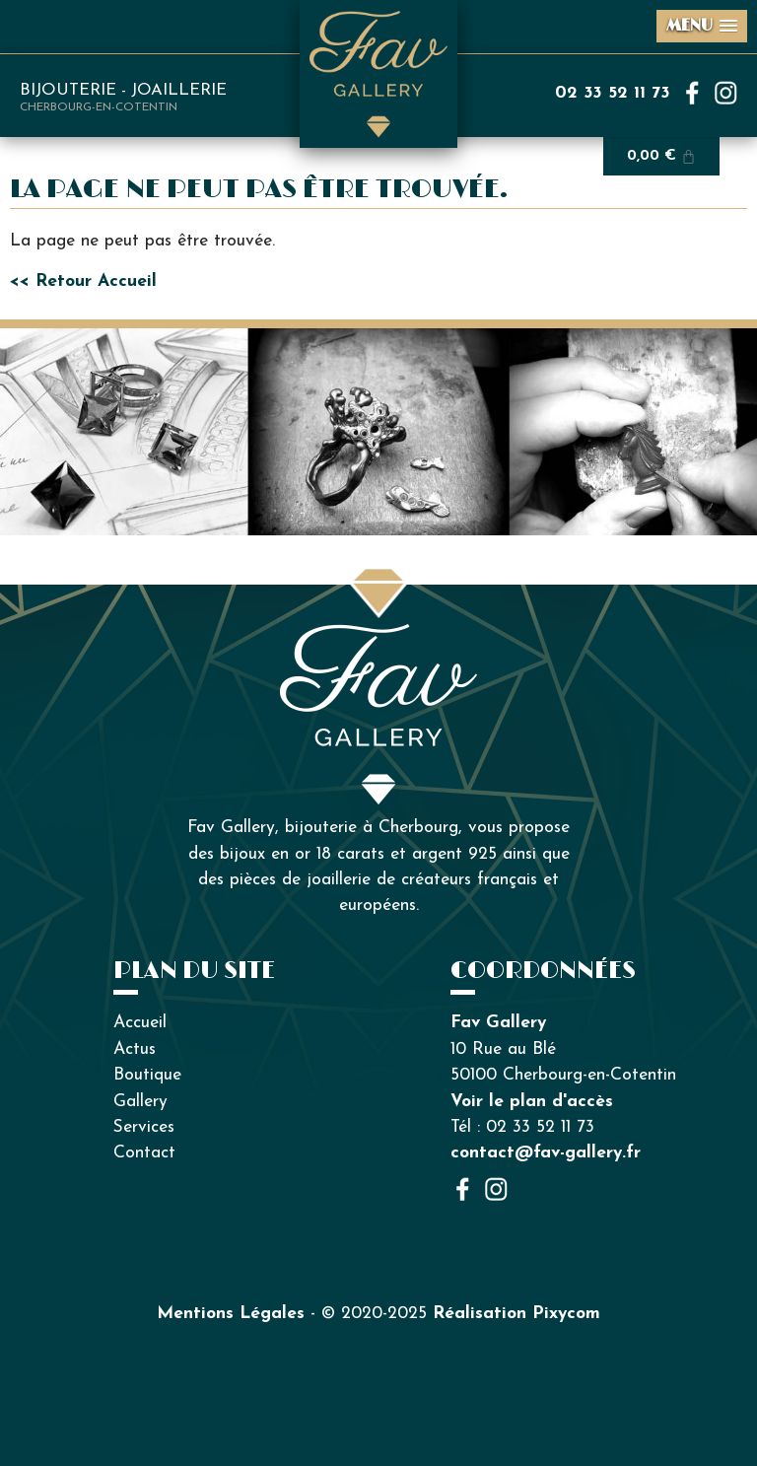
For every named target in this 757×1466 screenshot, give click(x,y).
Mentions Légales (231, 1313)
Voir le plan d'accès (531, 1101)
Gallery (140, 1101)
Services (143, 1127)
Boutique (147, 1075)
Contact (144, 1153)
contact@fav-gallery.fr (545, 1153)
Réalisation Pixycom (516, 1313)
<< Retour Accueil (83, 281)
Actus (134, 1049)
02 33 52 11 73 (612, 93)
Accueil (140, 1022)
